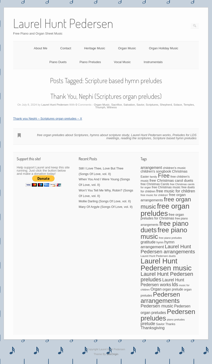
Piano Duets (58, 62)
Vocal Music (122, 62)
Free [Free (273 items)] (164, 176)
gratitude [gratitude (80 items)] (148, 242)
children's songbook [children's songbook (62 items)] (156, 171)
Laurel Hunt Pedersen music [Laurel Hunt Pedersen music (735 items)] (166, 264)
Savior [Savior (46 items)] (160, 324)
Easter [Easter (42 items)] (145, 176)
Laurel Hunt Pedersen (55, 104)
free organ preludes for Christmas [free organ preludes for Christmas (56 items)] (162, 216)
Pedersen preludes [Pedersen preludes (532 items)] (168, 315)
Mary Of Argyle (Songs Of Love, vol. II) (106, 207)
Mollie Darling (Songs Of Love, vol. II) (105, 201)
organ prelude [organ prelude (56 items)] (172, 289)
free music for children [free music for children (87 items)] (175, 191)
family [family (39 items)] (153, 176)
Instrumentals (153, 62)
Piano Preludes (90, 62)
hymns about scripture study (109, 135)
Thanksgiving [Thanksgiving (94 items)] (153, 328)
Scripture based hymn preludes (174, 138)
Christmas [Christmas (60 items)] (180, 171)
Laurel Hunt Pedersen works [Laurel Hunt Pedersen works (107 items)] (162, 282)
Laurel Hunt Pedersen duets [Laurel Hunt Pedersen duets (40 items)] (158, 255)
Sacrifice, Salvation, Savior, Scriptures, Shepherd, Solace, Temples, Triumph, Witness (145, 106)
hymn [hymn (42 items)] (160, 242)
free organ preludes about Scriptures (62, 135)
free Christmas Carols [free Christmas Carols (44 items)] (155, 184)
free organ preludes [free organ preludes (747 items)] (165, 209)
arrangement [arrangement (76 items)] (151, 168)
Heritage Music (94, 48)
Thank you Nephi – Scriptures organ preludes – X (47, 118)
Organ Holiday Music (163, 48)
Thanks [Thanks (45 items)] (170, 324)
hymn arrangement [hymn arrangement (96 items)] (157, 244)
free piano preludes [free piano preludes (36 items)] (170, 237)
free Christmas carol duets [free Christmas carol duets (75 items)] (171, 180)
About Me (40, 48)
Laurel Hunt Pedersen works (151, 135)
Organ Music (127, 48)
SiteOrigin (112, 354)
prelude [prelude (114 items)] (148, 323)
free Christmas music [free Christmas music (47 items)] (166, 187)
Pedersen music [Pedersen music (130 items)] (157, 305)
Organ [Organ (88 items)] (156, 289)
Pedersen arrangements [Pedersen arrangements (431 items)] (160, 297)
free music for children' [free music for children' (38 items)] (154, 195)
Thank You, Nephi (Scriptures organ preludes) (106, 96)
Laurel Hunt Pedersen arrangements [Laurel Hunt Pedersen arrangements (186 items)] (168, 249)
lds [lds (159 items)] (175, 284)
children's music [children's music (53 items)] (174, 168)
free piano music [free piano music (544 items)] (164, 233)
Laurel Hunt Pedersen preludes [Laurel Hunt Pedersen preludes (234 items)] (167, 276)
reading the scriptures (136, 138)
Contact (65, 48)
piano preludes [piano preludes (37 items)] (176, 319)
